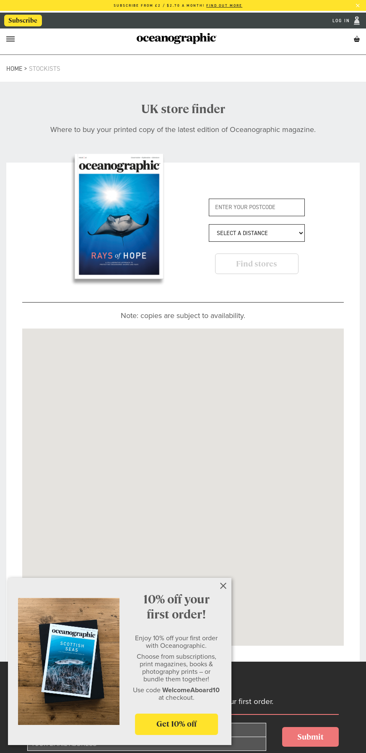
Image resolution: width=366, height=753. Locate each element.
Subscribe (22, 20)
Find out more (224, 5)
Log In (342, 20)
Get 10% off (176, 724)
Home (14, 69)
